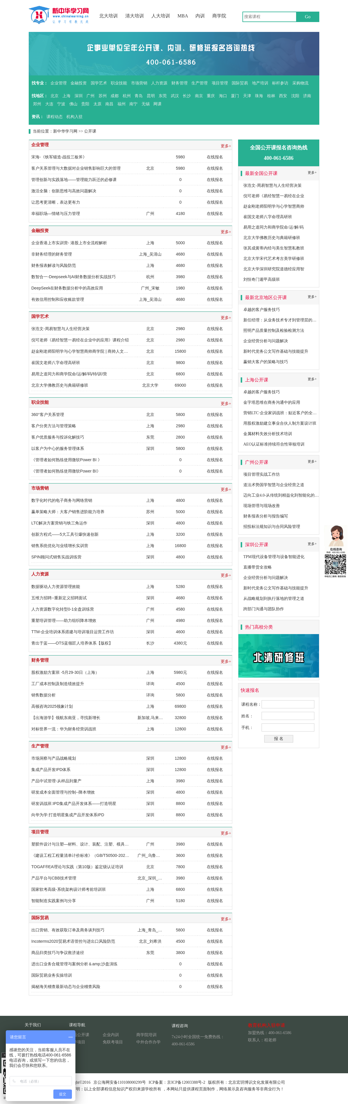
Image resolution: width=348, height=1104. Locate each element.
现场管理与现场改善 (261, 506)
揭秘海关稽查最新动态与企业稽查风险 (65, 986)
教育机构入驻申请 (266, 1025)
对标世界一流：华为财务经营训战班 (63, 729)
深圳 (79, 96)
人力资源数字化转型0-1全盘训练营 (62, 609)
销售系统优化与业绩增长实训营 (59, 545)
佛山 (73, 104)
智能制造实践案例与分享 (53, 900)
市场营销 (139, 83)
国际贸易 (240, 83)
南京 (199, 96)
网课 (157, 104)
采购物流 (300, 83)
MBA (182, 15)
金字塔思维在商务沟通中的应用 (271, 402)
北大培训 (108, 15)
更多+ (226, 146)
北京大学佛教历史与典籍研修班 (59, 385)
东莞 (163, 96)
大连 (49, 104)
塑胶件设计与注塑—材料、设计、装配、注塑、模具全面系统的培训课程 (96, 844)
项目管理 (220, 83)
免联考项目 (113, 1042)
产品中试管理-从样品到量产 (56, 781)
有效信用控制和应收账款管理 (57, 299)
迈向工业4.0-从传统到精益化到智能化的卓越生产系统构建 (295, 495)
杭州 (127, 96)
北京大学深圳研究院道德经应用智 (273, 269)
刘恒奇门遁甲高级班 (261, 279)
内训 (200, 15)
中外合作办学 (148, 1042)
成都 (114, 96)
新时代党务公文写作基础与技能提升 (275, 351)
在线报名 (215, 157)
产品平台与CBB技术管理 (53, 878)
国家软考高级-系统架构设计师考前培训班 (68, 889)
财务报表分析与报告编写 (265, 516)
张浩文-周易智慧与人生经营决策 (60, 328)
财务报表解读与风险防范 (53, 265)
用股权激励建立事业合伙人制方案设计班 (279, 423)
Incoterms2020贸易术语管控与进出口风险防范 (73, 941)
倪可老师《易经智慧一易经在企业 (273, 196)
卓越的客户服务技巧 (261, 309)
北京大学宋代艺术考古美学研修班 (273, 258)
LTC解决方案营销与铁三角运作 (59, 523)
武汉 (175, 96)
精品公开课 (79, 1035)
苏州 (103, 96)
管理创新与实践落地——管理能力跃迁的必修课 (74, 179)
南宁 (133, 104)
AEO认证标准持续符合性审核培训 (273, 444)
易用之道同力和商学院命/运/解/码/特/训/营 (69, 374)
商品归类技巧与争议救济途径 (57, 952)
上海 (66, 96)
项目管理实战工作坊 (261, 474)
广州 (90, 96)
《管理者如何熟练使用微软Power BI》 (66, 471)
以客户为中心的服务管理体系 (57, 448)
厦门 (235, 96)
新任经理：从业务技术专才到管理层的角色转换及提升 (292, 320)
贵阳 (85, 104)
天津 (247, 96)
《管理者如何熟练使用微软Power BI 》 (66, 459)
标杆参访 (280, 83)
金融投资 (78, 83)
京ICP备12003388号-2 (186, 1082)
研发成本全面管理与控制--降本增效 (63, 792)
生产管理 (199, 83)
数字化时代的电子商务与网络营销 (61, 500)
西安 (283, 96)
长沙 (187, 96)
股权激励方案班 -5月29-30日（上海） (65, 672)
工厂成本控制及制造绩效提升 (57, 683)
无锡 (146, 104)
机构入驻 (74, 117)
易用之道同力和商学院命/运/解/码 (273, 227)
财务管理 (179, 83)
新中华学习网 (65, 131)
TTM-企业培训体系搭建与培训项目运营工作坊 (72, 631)
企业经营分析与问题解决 (265, 341)
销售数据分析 (43, 695)
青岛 (139, 96)
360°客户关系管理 (47, 414)
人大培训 (160, 15)
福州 (121, 104)
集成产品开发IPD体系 (50, 769)
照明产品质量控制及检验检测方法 (273, 330)
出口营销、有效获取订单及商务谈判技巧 (67, 930)
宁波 (61, 104)
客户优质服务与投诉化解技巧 (57, 437)
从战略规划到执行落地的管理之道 (273, 598)
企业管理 (58, 83)
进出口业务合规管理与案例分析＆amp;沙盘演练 (74, 964)
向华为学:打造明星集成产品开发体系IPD (67, 814)
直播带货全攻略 (257, 567)
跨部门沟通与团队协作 (263, 609)
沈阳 (295, 96)
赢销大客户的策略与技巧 (265, 362)
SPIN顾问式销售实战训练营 (56, 557)
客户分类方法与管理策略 (53, 425)
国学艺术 (99, 83)
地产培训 (260, 83)
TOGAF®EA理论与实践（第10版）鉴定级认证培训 (77, 866)
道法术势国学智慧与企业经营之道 (273, 485)
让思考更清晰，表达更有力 (55, 202)
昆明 (151, 96)
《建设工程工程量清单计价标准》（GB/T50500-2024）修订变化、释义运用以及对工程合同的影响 (120, 855)
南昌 (109, 104)
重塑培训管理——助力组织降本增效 (63, 620)
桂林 (271, 96)
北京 (54, 96)
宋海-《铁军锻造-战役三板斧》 (59, 157)
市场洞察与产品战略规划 (53, 758)
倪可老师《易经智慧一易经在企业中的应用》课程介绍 (80, 340)
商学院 (219, 15)
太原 (97, 104)
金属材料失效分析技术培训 (267, 434)
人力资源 (159, 83)
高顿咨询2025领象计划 (52, 706)
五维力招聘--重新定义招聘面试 (59, 598)
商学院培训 (146, 1035)
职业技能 (119, 83)
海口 (223, 96)
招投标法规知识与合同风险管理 (271, 526)
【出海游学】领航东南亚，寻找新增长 (65, 717)
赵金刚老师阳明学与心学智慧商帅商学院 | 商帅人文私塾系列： (87, 351)
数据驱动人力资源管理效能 (55, 586)
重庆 (211, 96)
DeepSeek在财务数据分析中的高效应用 (67, 288)
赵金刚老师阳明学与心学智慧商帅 (273, 206)
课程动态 (54, 117)
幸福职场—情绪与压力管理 (55, 213)
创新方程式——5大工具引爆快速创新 (65, 534)
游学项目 (77, 1042)
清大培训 (134, 15)
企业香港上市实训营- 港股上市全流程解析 (69, 242)
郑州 (37, 104)
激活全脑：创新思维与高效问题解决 (63, 191)
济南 (307, 96)
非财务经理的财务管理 (51, 254)
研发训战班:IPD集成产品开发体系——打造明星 (73, 803)
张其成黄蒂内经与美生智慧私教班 (273, 248)
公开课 (90, 131)
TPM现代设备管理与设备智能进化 (273, 557)
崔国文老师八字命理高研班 (55, 362)
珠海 (259, 96)
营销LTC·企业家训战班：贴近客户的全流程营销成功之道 (294, 413)
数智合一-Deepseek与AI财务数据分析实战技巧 (73, 276)
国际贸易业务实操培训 (51, 975)
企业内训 (111, 1035)
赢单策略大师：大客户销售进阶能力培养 (67, 511)
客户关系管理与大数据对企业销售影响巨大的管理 (76, 168)
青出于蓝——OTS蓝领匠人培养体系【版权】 (72, 643)
